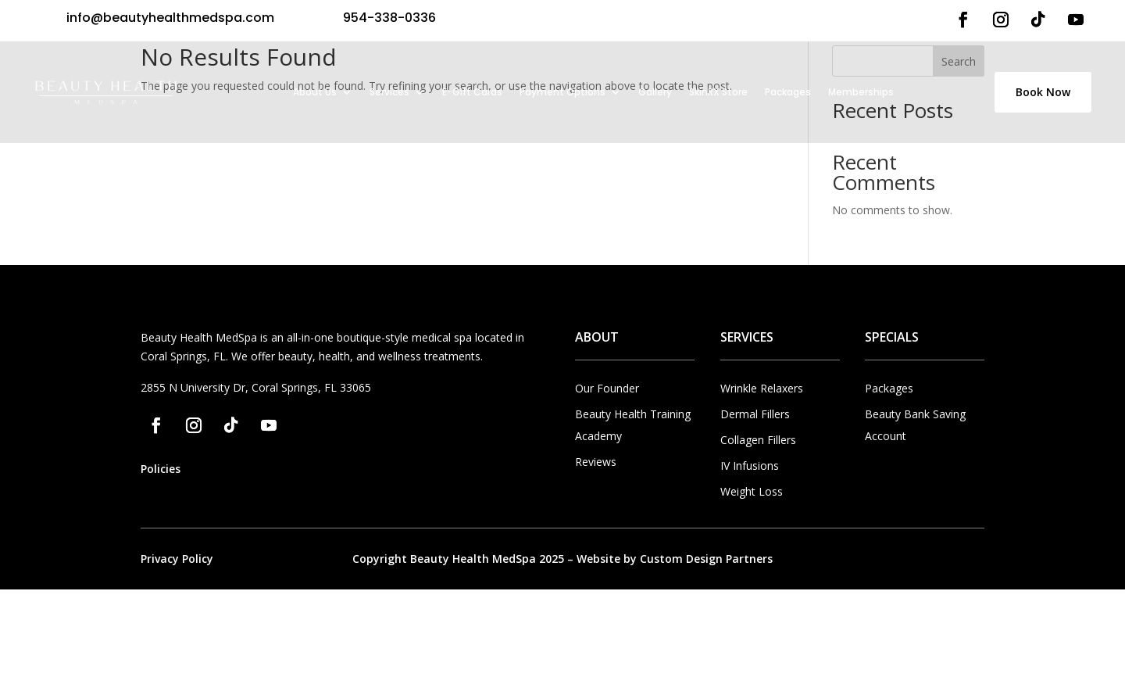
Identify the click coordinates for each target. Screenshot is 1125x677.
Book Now (1043, 91)
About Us (315, 92)
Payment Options (562, 92)
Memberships (861, 92)
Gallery (655, 92)
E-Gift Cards (472, 92)
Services (389, 92)
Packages (788, 92)
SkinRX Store (718, 92)
